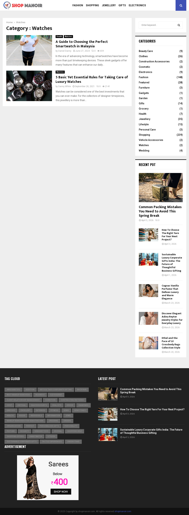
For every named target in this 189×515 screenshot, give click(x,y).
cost (9, 405)
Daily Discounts (39, 405)
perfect (30, 426)
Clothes (143, 56)
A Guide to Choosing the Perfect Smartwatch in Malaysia (82, 44)
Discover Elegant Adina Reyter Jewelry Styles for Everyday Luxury (172, 318)
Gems (66, 410)
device (70, 405)
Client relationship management (23, 400)
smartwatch (35, 436)
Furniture (144, 87)
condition (50, 400)
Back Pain (81, 390)
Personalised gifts (49, 426)
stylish (51, 436)
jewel (68, 416)
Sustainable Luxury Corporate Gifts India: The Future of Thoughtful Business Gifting (172, 262)
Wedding (144, 150)
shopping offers (15, 436)
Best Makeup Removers (18, 395)
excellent (25, 410)
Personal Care (147, 129)
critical (21, 405)
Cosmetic (144, 66)
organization (14, 426)
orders (67, 421)
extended (40, 410)
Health (59, 36)
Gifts (122, 5)
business (40, 395)
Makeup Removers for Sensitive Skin (25, 421)
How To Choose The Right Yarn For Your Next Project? (170, 235)
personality (71, 426)
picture (11, 431)
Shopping (92, 5)
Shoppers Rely (74, 431)
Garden (143, 98)
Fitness (54, 410)
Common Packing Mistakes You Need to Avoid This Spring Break (160, 211)
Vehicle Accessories (151, 140)
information (53, 416)
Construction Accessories (154, 61)
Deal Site (56, 405)
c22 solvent (56, 395)
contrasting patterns (72, 400)
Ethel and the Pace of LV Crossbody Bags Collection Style (171, 343)
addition (30, 390)
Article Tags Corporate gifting (56, 390)
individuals (36, 416)
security (24, 431)
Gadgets (144, 93)
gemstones (80, 410)
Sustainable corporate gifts (22, 442)
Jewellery (109, 5)
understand (73, 442)
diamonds (83, 405)
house (22, 416)
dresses (11, 410)
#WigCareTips (13, 390)
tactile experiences (52, 442)
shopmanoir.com (123, 511)
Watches (68, 36)
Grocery (143, 108)
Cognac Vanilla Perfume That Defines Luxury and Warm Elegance (170, 292)
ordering (53, 421)
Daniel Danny (64, 51)
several (58, 431)
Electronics (137, 5)
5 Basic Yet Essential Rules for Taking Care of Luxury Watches (92, 79)
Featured (144, 82)
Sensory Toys (41, 431)
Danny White (64, 86)
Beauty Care (146, 51)
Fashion (77, 5)
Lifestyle (144, 124)
